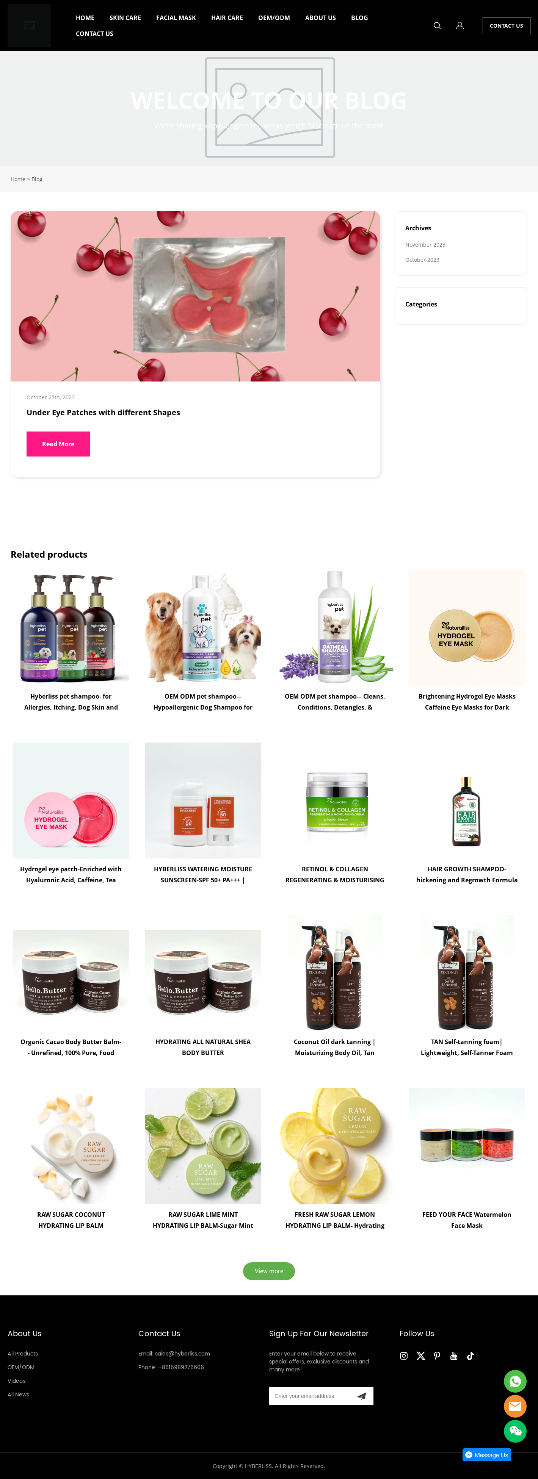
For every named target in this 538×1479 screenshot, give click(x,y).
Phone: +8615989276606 (171, 1367)
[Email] (309, 1396)
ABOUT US (320, 18)
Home (18, 179)
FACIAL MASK (176, 18)
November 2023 (425, 244)
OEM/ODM (274, 18)
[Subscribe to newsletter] (361, 1396)
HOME (85, 18)
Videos (16, 1381)
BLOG (359, 18)
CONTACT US (94, 34)
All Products (23, 1353)
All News (18, 1394)
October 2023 (422, 259)
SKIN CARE (125, 18)
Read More (58, 444)
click (269, 108)
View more (269, 1271)
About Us (25, 1334)
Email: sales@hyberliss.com (174, 1353)
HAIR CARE (227, 18)
